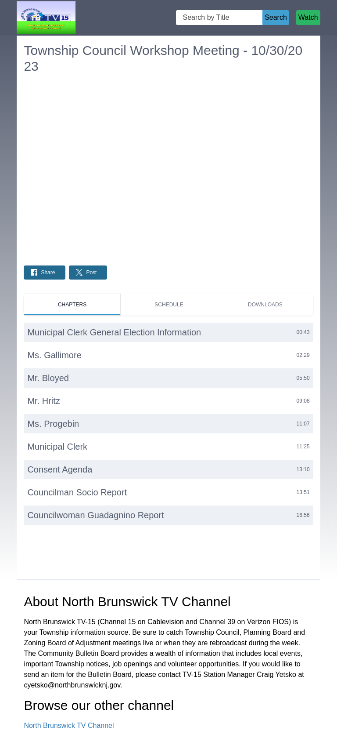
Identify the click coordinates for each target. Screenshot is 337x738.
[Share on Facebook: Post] (44, 272)
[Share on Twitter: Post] (88, 272)
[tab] (72, 305)
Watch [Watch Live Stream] (308, 17)
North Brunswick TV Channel (69, 725)
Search (276, 17)
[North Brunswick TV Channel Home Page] (46, 17)
